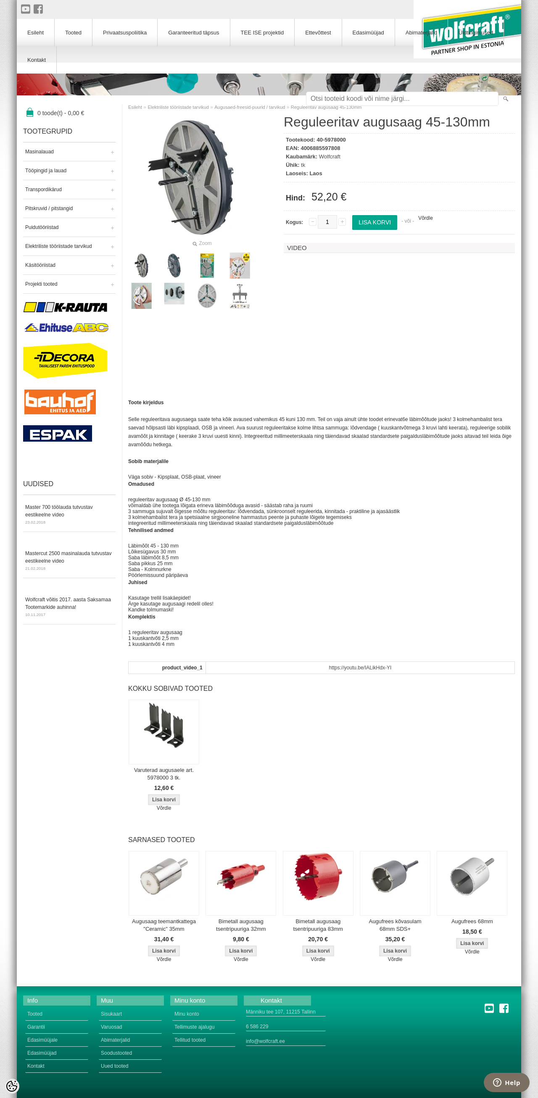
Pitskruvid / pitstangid (49, 208)
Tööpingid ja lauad (45, 171)
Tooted (73, 32)
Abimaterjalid (421, 32)
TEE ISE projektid (262, 32)
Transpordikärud (43, 189)
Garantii (36, 1027)
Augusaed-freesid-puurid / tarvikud (249, 107)
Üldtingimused (476, 32)
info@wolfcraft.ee (265, 1041)
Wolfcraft (329, 156)
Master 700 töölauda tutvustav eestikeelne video (69, 515)
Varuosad (111, 1027)
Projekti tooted (41, 284)
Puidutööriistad (41, 227)
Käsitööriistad (40, 265)
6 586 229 (257, 1027)
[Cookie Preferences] (11, 1086)
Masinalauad (39, 152)
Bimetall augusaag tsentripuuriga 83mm (318, 925)
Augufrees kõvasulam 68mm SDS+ (395, 925)
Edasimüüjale (42, 1040)
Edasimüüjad (368, 32)
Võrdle (425, 218)
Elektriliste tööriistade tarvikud (58, 246)
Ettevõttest (318, 32)
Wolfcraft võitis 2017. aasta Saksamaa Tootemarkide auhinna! (69, 608)
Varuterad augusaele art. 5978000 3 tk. (164, 774)
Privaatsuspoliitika (125, 32)
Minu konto (186, 1014)
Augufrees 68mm (472, 921)
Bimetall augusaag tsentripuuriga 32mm (241, 925)
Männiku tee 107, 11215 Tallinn (281, 1012)
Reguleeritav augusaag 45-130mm (326, 107)
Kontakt (36, 60)
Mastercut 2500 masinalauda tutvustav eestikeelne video (69, 561)
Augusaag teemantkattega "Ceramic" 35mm (164, 925)
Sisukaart (111, 1014)
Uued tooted (114, 1066)
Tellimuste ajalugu (194, 1027)
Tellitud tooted (190, 1040)
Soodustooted (116, 1053)
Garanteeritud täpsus (193, 32)
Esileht (135, 107)
